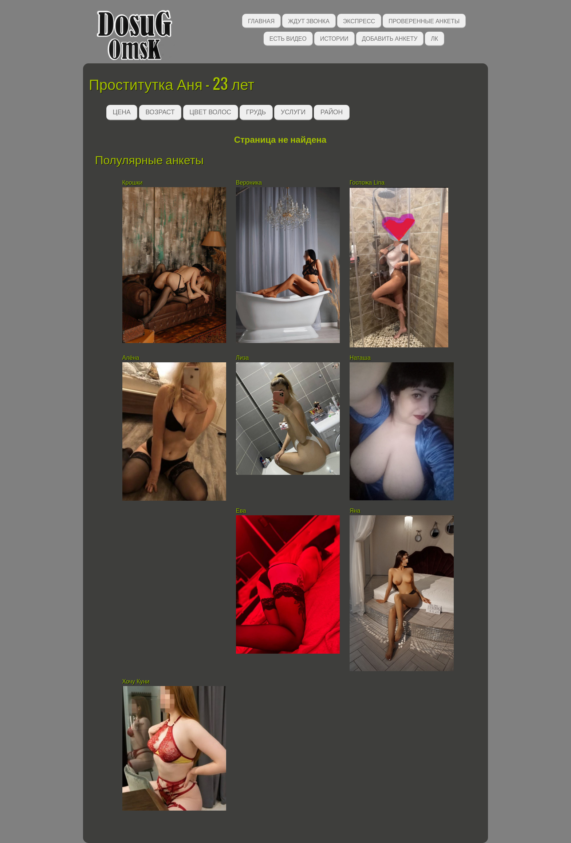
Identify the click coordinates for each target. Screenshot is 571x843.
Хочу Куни (136, 681)
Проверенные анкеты (424, 20)
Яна (355, 511)
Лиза (242, 358)
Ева (241, 511)
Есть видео (288, 38)
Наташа (361, 358)
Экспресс (359, 20)
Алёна (130, 358)
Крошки (132, 183)
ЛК (434, 38)
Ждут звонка (309, 20)
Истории (334, 38)
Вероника (249, 183)
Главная (261, 20)
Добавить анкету (390, 38)
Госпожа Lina (367, 183)
